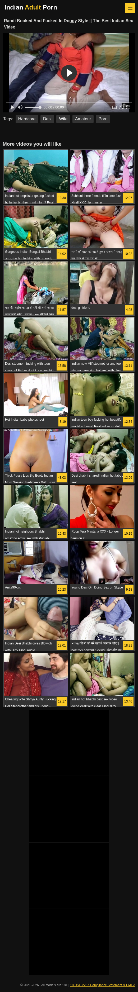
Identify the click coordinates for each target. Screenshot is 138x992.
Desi (47, 119)
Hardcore (27, 119)
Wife (63, 119)
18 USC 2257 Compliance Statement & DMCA (102, 985)
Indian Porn (30, 7)
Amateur (83, 119)
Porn (103, 119)
